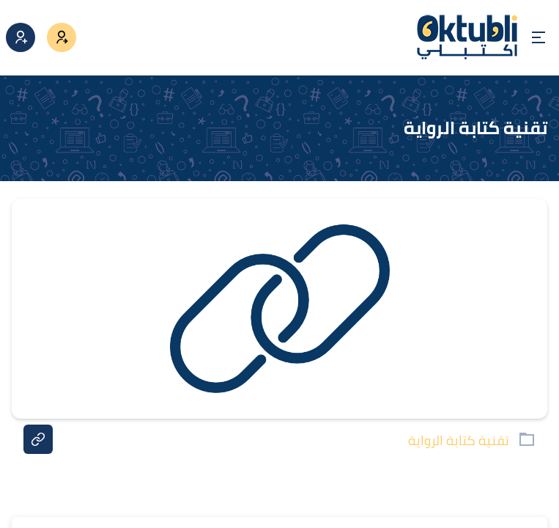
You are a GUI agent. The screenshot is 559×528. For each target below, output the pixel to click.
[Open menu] (538, 37)
